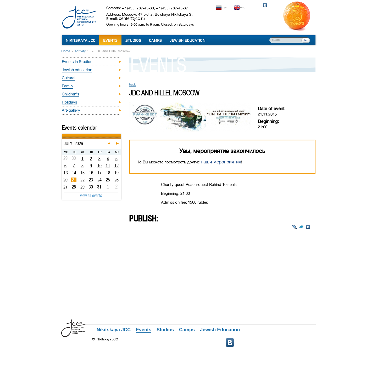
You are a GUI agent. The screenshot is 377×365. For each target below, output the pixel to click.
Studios (133, 40)
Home (65, 51)
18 (108, 172)
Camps (155, 40)
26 (116, 180)
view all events (91, 195)
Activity (80, 51)
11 (108, 165)
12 (116, 165)
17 (99, 172)
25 (108, 180)
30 (91, 187)
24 (99, 180)
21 (74, 180)
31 (99, 187)
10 (99, 165)
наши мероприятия (221, 161)
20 (65, 180)
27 (65, 187)
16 (91, 172)
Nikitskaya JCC (80, 40)
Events (110, 40)
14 (74, 172)
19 (116, 172)
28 (74, 187)
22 (82, 180)
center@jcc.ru (132, 18)
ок (305, 40)
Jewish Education (188, 40)
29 (82, 187)
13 (65, 172)
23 (91, 180)
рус (225, 7)
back (132, 84)
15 (82, 172)
